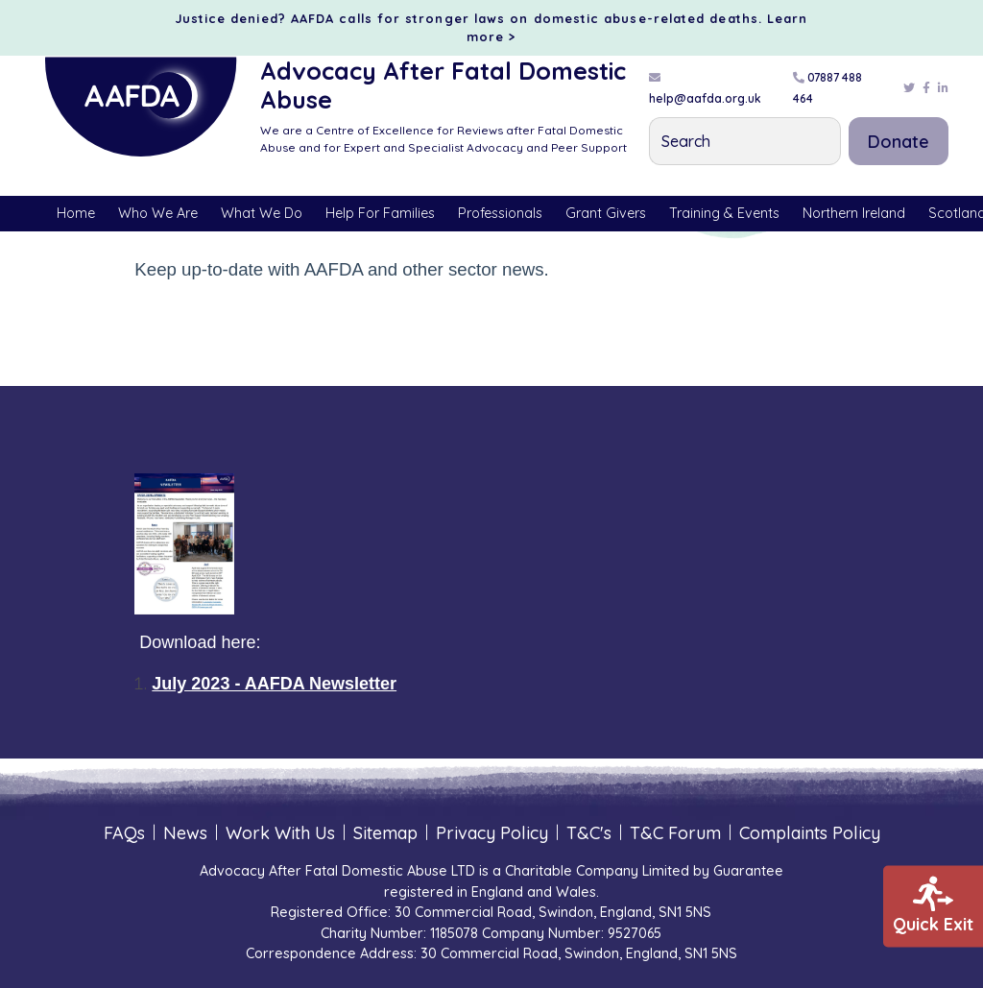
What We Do (261, 213)
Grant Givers (605, 213)
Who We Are (158, 213)
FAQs (124, 833)
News (185, 833)
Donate (898, 142)
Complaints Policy (809, 833)
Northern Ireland (854, 213)
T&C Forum (675, 833)
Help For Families (380, 213)
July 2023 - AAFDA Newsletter (274, 683)
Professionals (500, 213)
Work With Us (280, 833)
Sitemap (385, 833)
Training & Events (724, 213)
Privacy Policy (492, 833)
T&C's (588, 833)
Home (76, 213)
